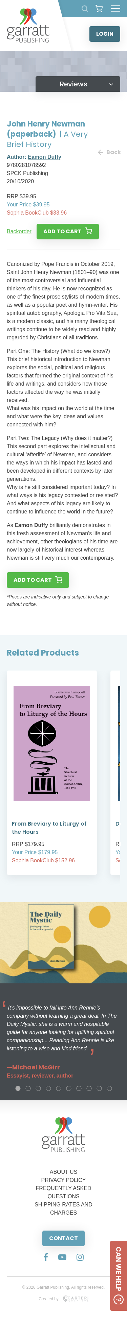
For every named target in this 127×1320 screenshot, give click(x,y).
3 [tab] (38, 1088)
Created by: (63, 1299)
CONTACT (63, 1238)
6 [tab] (68, 1088)
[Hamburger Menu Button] (115, 8)
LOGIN (104, 34)
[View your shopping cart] (99, 8)
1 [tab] (18, 1088)
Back (109, 152)
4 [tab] (48, 1088)
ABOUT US (64, 1172)
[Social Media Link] (45, 1258)
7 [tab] (79, 1088)
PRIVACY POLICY (63, 1180)
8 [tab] (89, 1088)
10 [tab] (109, 1088)
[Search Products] (85, 8)
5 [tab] (58, 1088)
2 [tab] (28, 1088)
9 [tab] (99, 1088)
